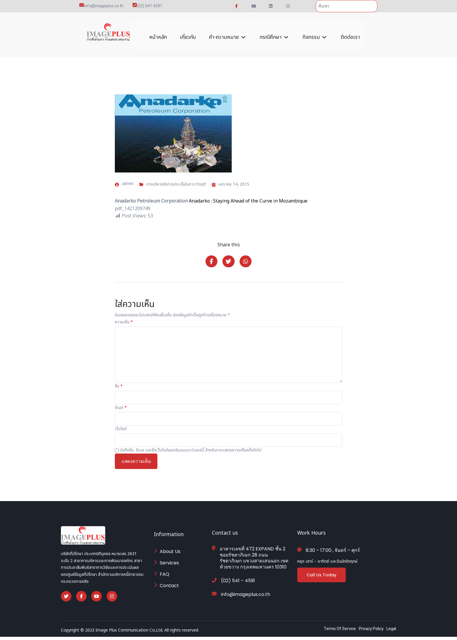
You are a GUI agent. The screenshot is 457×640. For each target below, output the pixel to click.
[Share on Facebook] (210, 258)
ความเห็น (124, 320)
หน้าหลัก (157, 31)
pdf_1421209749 (132, 201)
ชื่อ (119, 384)
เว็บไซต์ (121, 426)
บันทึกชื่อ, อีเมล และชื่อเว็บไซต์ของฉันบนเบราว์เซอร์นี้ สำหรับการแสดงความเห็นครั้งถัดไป (190, 447)
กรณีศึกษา (276, 31)
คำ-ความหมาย (229, 31)
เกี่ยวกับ (189, 31)
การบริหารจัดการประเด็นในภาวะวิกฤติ (176, 177)
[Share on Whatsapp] (246, 258)
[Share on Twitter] (228, 258)
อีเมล (121, 405)
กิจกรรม (316, 31)
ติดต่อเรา (351, 31)
